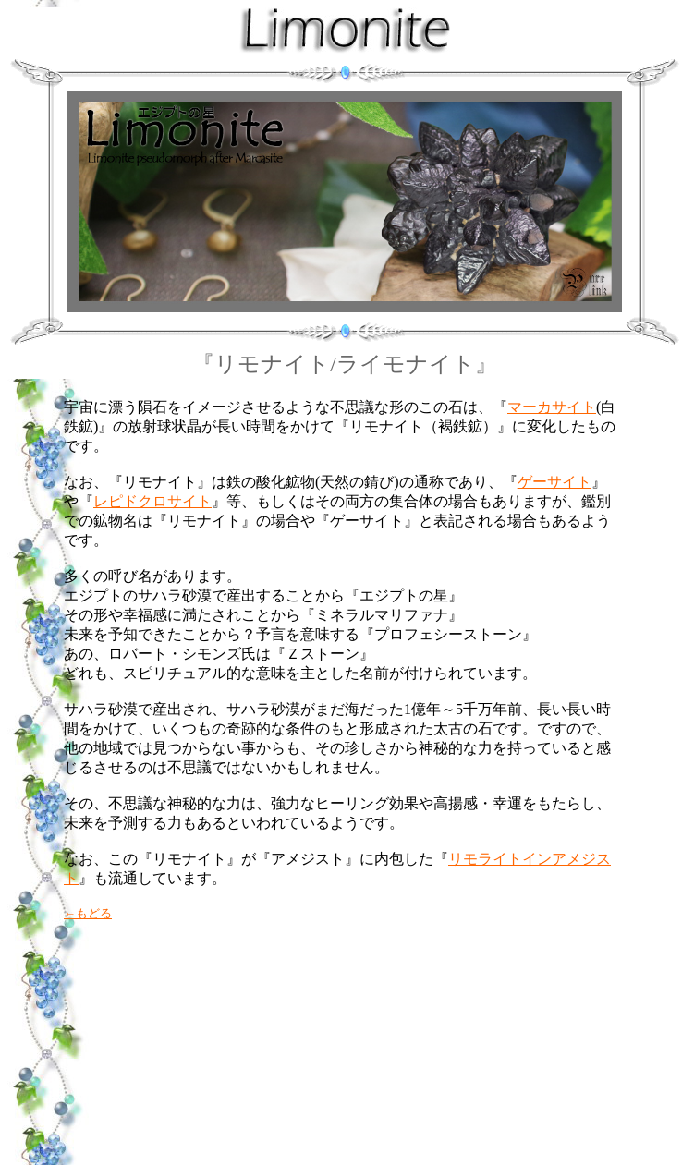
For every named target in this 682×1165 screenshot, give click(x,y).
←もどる (88, 913)
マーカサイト (551, 407)
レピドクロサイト (152, 501)
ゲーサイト (554, 482)
